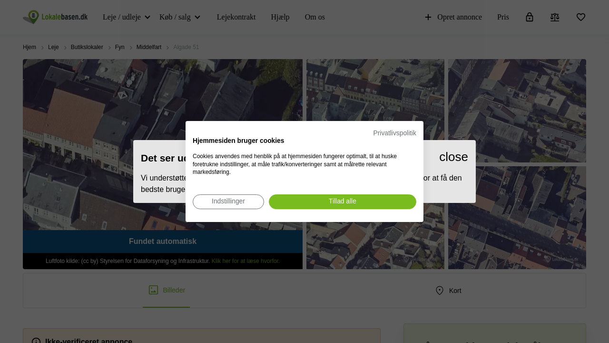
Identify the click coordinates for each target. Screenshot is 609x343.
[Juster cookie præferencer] (228, 201)
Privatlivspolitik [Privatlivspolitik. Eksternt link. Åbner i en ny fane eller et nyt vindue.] (394, 133)
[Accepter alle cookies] (342, 201)
